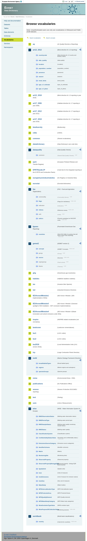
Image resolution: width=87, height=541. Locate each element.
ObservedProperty (45, 459)
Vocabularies (8, 40)
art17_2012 (37, 111)
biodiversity (37, 127)
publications (38, 384)
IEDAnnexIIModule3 (41, 304)
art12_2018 (37, 95)
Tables (6, 28)
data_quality (43, 60)
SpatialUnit (42, 469)
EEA (12, 1)
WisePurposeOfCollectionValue (48, 509)
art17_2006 (37, 103)
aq (34, 44)
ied (34, 290)
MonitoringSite (43, 455)
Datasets (7, 24)
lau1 (34, 333)
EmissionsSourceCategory (47, 443)
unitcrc (41, 218)
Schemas (7, 36)
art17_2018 (37, 119)
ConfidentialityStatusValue (47, 438)
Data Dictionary (20, 16)
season (41, 76)
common (36, 138)
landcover (37, 327)
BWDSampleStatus (45, 424)
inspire (35, 319)
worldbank (37, 516)
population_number (45, 68)
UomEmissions (43, 477)
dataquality (37, 150)
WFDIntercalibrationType (47, 489)
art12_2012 (37, 50)
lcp (34, 352)
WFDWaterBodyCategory (47, 501)
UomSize (41, 481)
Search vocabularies (35, 38)
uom (34, 403)
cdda (35, 133)
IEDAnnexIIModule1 (41, 296)
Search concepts (50, 38)
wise (34, 409)
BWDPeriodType (44, 420)
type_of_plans (43, 89)
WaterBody (42, 485)
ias (34, 284)
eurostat (36, 183)
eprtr (35, 162)
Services (7, 43)
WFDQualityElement (45, 497)
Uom (40, 473)
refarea (41, 210)
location (41, 64)
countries (42, 234)
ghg (34, 273)
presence (42, 72)
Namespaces (8, 47)
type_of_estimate (44, 84)
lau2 (34, 339)
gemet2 (36, 243)
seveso (36, 389)
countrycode (43, 55)
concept (41, 249)
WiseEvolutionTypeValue (47, 505)
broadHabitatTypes (45, 363)
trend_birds (42, 80)
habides (36, 279)
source (41, 257)
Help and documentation (12, 21)
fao (34, 189)
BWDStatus (42, 429)
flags (40, 201)
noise (35, 378)
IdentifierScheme (44, 447)
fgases (35, 226)
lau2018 (36, 344)
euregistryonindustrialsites (44, 178)
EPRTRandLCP (39, 170)
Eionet (12, 16)
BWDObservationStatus (46, 416)
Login (65, 1)
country (41, 521)
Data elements (9, 32)
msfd (35, 358)
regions (41, 367)
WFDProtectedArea (45, 493)
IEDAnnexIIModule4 (41, 311)
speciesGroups (43, 371)
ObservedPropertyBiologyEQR (48, 463)
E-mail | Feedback (10, 534)
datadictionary (38, 144)
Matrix (41, 451)
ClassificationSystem (45, 433)
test (34, 397)
